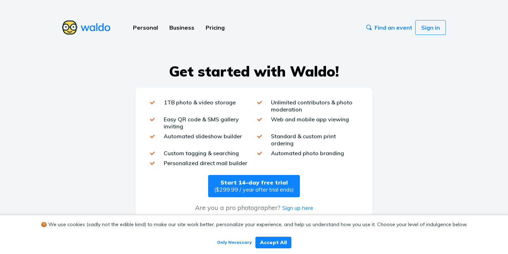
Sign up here (297, 207)
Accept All (273, 242)
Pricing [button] (215, 27)
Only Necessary (234, 242)
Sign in (430, 27)
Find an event (389, 27)
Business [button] (181, 27)
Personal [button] (145, 27)
